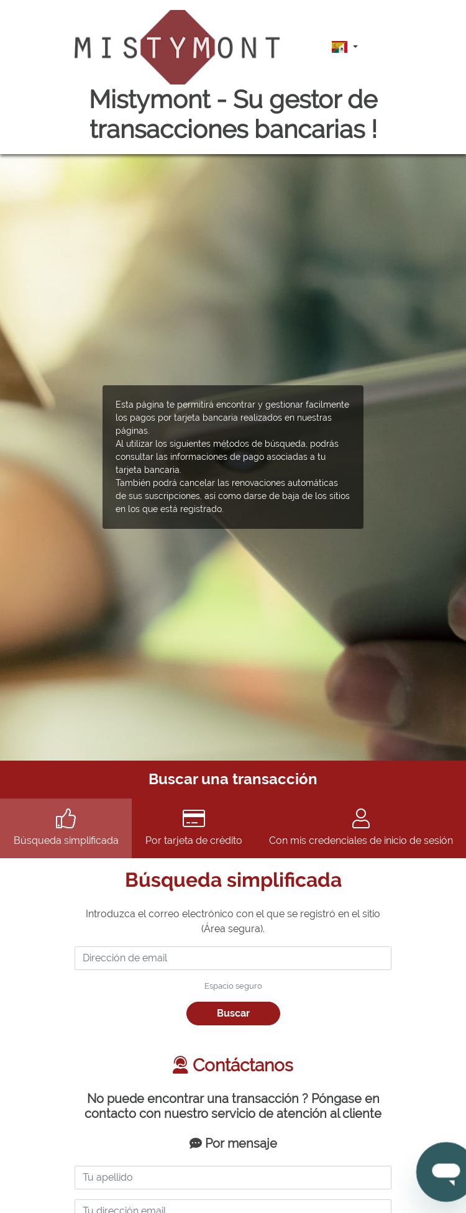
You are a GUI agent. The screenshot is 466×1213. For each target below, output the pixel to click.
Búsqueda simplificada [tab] (66, 827)
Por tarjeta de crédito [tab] (193, 827)
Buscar (233, 1013)
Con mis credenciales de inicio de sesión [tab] (360, 827)
